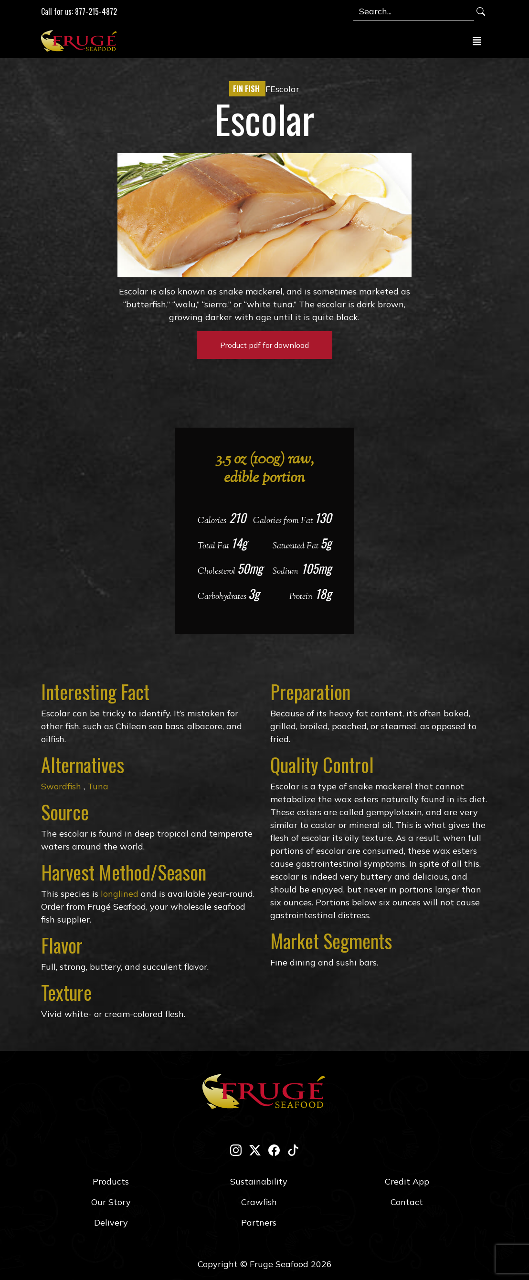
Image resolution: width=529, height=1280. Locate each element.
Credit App (407, 1181)
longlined (119, 893)
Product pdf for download (264, 345)
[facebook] (274, 1150)
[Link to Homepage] (81, 40)
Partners (258, 1222)
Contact (407, 1201)
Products (111, 1181)
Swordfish (61, 786)
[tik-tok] (293, 1150)
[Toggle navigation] (477, 40)
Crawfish (259, 1201)
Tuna (96, 786)
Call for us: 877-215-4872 (79, 11)
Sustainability (258, 1181)
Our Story (111, 1201)
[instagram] (236, 1150)
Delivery (111, 1222)
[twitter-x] (255, 1150)
